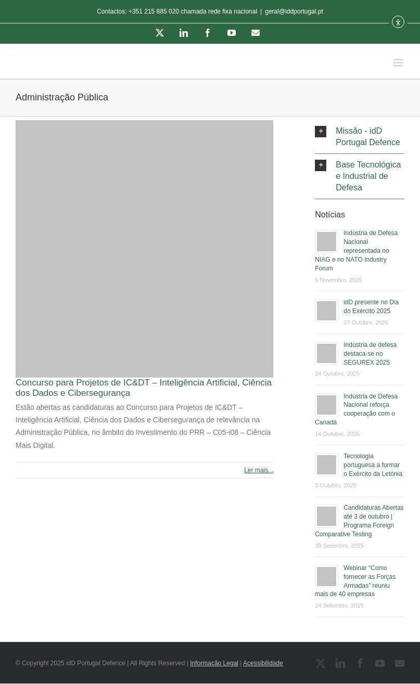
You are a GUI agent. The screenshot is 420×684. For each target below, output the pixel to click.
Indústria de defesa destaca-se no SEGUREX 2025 (370, 353)
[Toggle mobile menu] (398, 62)
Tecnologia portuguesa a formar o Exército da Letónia (372, 465)
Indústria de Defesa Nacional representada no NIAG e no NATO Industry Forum (356, 250)
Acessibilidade (263, 663)
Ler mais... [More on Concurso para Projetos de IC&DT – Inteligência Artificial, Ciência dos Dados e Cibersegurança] (258, 470)
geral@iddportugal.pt (294, 11)
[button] (359, 136)
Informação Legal (214, 663)
